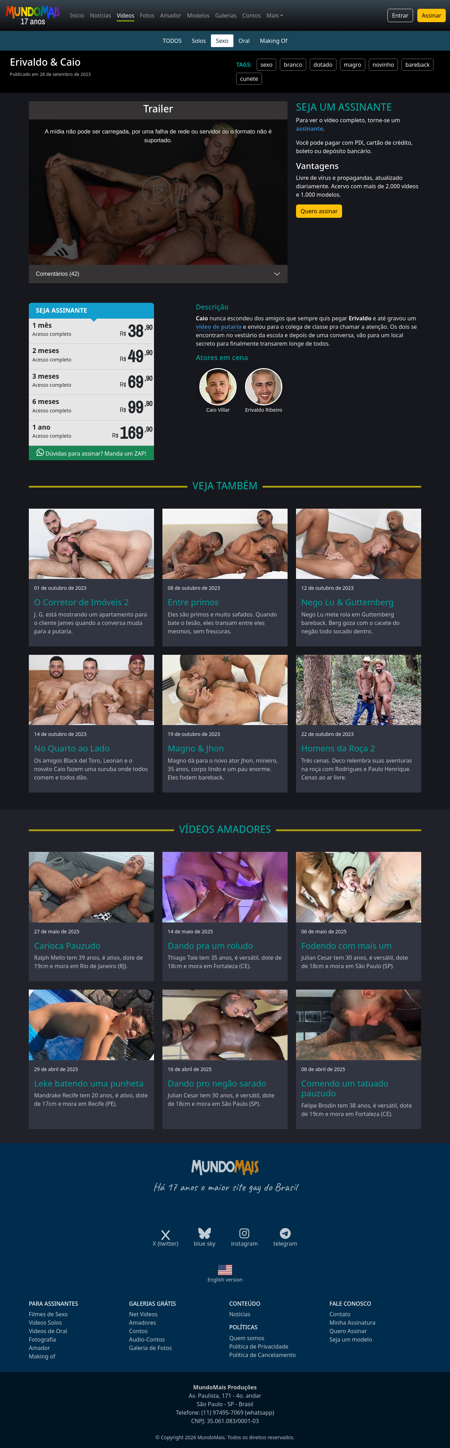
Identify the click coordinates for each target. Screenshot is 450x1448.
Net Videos (143, 1314)
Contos (251, 15)
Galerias (226, 15)
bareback (417, 65)
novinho (383, 65)
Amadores (142, 1322)
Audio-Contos (147, 1339)
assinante (309, 128)
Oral (244, 41)
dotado (323, 65)
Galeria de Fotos (150, 1348)
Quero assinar (319, 211)
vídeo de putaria (219, 327)
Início (77, 15)
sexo (266, 65)
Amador (170, 15)
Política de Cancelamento (262, 1355)
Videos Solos (45, 1322)
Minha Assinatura (352, 1322)
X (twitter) (165, 1241)
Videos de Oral (48, 1331)
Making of (42, 1356)
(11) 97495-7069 (222, 1412)
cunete (249, 79)
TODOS (172, 41)
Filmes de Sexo (48, 1314)
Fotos (147, 15)
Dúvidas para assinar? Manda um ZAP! (91, 452)
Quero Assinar (348, 1331)
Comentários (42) (57, 274)
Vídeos (125, 15)
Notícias (100, 15)
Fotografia (42, 1339)
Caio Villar (218, 409)
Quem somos (246, 1338)
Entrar (400, 15)
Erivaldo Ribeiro (263, 409)
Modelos (198, 15)
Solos (199, 41)
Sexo (222, 41)
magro (352, 65)
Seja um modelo (350, 1339)
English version (225, 1279)
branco (293, 65)
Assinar (431, 15)
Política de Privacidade (258, 1346)
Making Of (273, 41)
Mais (272, 15)
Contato (340, 1314)
